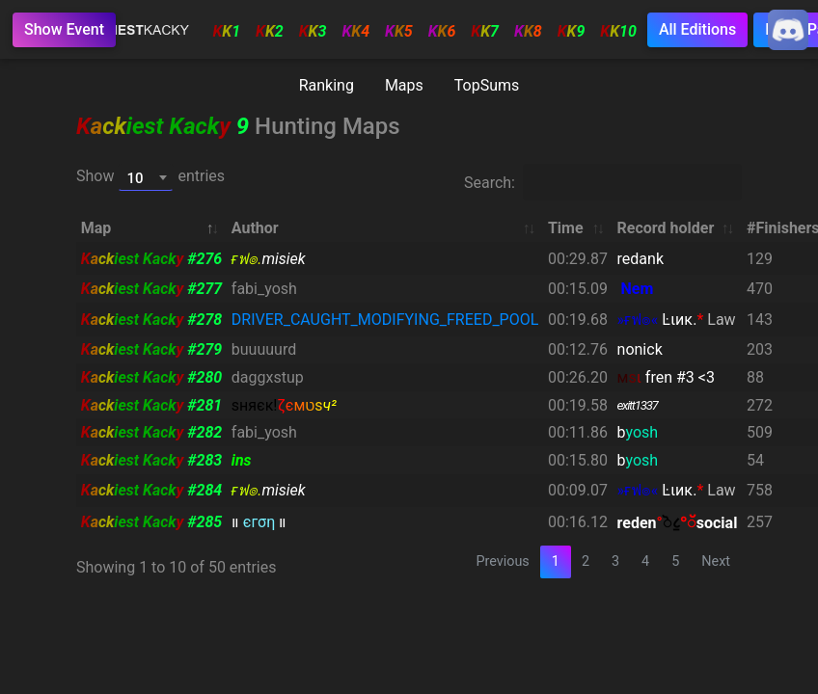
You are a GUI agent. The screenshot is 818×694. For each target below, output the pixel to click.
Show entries (150, 177)
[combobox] (146, 177)
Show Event (64, 29)
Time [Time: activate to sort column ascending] (566, 228)
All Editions (697, 29)
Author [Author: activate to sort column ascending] (255, 228)
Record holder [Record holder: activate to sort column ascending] (666, 228)
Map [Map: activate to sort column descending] (96, 228)
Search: (603, 182)
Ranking (326, 85)
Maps (404, 85)
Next (715, 561)
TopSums (487, 85)
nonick (640, 349)
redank (640, 259)
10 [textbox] (134, 178)
